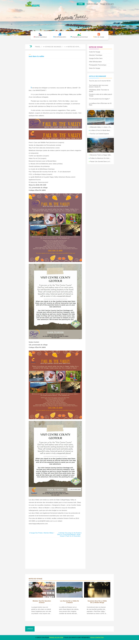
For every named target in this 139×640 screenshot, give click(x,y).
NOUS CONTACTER (97, 637)
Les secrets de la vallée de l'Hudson (69, 601)
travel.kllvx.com (56, 637)
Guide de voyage (92, 4)
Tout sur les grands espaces (99, 133)
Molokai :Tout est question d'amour (42, 601)
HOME (81, 4)
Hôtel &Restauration (95, 61)
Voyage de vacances (53, 46)
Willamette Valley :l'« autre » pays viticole (101, 127)
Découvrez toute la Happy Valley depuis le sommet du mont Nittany (101, 155)
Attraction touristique (95, 55)
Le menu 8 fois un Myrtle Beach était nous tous (101, 130)
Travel (37, 46)
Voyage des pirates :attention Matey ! (42, 533)
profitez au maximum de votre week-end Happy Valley (101, 158)
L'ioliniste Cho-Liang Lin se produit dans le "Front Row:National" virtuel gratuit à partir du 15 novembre (68, 534)
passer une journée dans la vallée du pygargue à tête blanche (101, 161)
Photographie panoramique (97, 65)
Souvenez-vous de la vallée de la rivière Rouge (97, 601)
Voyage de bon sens (107, 4)
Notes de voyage (74, 46)
